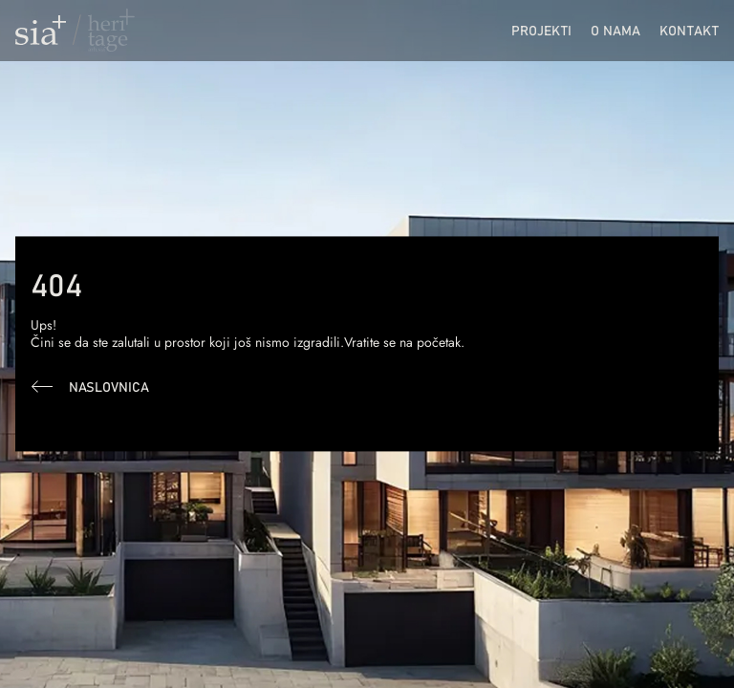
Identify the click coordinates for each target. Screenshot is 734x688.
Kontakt (689, 30)
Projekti (541, 30)
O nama (615, 30)
